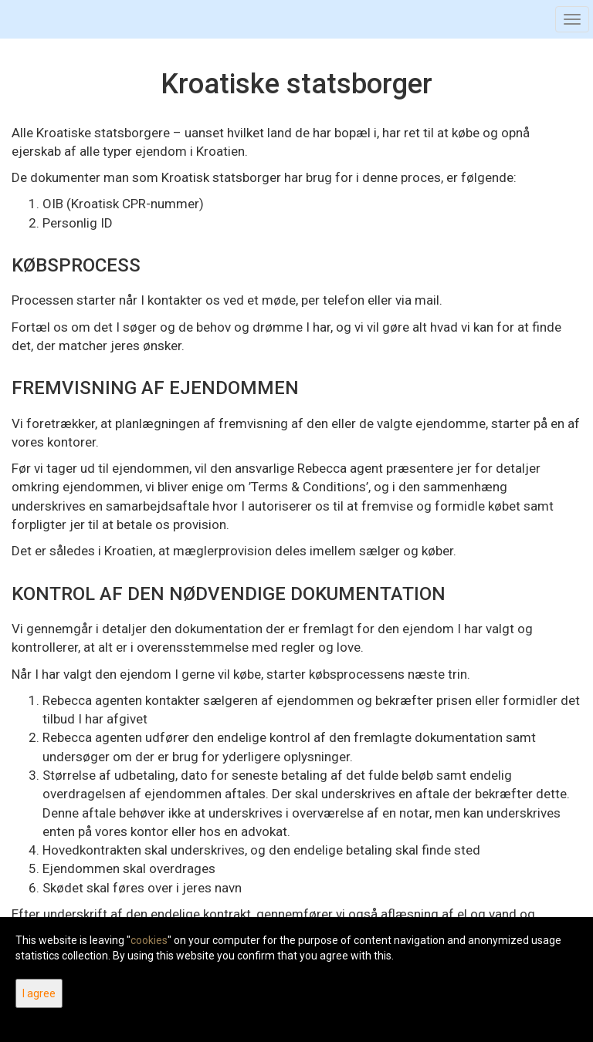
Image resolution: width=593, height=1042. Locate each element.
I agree (39, 993)
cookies (149, 940)
